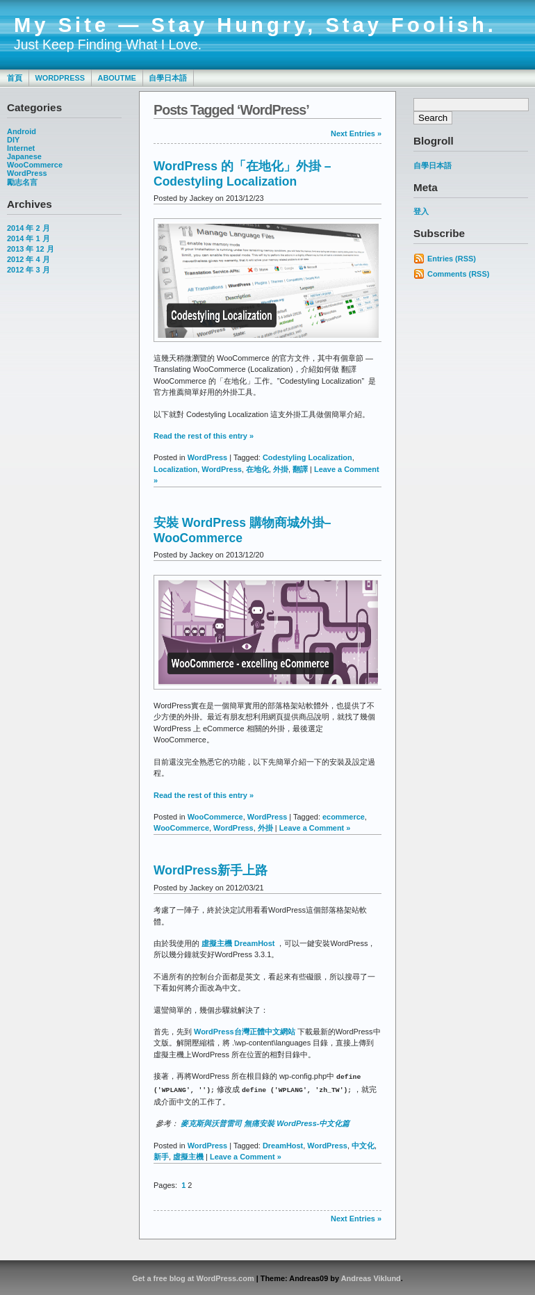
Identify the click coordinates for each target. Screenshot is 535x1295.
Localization (175, 469)
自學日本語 (168, 78)
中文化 (363, 1144)
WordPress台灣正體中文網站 (244, 1031)
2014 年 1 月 (28, 238)
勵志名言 (22, 182)
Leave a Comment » (315, 828)
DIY (13, 140)
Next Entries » (356, 133)
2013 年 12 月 (30, 249)
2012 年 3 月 (28, 270)
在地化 (257, 469)
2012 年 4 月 (28, 259)
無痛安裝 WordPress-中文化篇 (296, 1122)
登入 (421, 211)
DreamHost (283, 1144)
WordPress (60, 78)
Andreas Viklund (371, 1277)
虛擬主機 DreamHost (239, 943)
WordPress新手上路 (211, 870)
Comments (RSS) (458, 274)
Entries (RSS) (451, 258)
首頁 (14, 78)
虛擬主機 (188, 1155)
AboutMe (117, 78)
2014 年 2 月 (28, 228)
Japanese (24, 156)
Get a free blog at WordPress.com (193, 1277)
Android (21, 131)
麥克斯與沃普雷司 (211, 1122)
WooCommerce (35, 165)
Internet (21, 148)
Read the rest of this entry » (204, 436)
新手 (161, 1155)
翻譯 (300, 469)
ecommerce (343, 817)
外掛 (280, 469)
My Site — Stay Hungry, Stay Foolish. (255, 25)
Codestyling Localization (307, 457)
